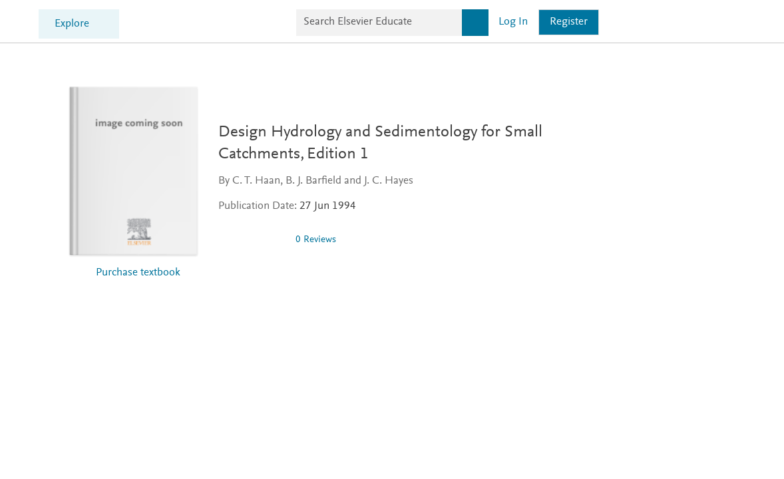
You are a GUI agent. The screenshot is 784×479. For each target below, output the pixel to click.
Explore (223, 23)
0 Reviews (315, 238)
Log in (655, 21)
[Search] (617, 21)
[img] (251, 237)
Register (710, 21)
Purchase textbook (138, 271)
